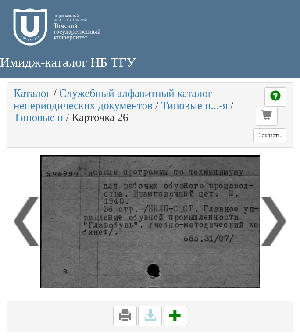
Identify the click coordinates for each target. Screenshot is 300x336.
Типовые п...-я (194, 105)
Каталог (32, 93)
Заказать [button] (270, 135)
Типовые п (38, 117)
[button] (267, 116)
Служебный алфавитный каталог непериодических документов (113, 99)
